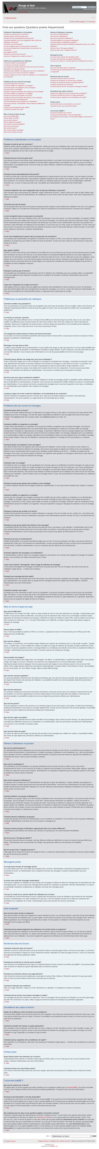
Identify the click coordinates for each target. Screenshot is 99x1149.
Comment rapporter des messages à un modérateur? (20, 101)
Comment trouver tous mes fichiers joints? (63, 106)
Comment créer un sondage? (13, 89)
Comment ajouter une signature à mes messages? (20, 87)
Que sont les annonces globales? (14, 124)
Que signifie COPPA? (10, 52)
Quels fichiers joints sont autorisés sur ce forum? (65, 104)
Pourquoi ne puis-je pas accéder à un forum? (18, 95)
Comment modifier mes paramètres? (15, 63)
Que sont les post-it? (10, 128)
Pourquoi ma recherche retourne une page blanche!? (67, 82)
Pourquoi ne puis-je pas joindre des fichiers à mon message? (23, 97)
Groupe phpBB (72, 1087)
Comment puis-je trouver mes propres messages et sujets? (69, 86)
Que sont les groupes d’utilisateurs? (61, 38)
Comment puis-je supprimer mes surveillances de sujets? (68, 97)
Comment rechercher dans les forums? (62, 78)
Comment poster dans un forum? (14, 83)
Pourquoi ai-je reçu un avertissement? (16, 99)
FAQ (73, 21)
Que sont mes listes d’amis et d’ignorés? (63, 68)
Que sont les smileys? (11, 120)
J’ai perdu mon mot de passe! (13, 44)
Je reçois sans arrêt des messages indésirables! (65, 59)
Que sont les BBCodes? (11, 116)
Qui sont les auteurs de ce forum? (61, 112)
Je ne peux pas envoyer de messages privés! (64, 57)
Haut (7, 153)
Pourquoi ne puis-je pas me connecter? (16, 34)
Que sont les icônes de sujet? (13, 132)
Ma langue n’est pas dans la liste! (14, 69)
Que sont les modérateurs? (59, 36)
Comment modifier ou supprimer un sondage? (18, 93)
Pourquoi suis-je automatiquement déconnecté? (19, 38)
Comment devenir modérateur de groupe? (63, 42)
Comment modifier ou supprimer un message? (18, 85)
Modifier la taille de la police (93, 17)
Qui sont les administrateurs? (59, 34)
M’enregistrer (81, 21)
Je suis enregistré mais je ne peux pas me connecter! (20, 46)
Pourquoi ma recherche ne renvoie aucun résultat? (66, 80)
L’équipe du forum (43, 1141)
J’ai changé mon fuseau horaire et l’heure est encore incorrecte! (24, 67)
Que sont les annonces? (11, 126)
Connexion (91, 21)
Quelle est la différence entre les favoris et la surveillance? (68, 93)
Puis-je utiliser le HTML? (11, 118)
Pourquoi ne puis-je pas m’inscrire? (15, 54)
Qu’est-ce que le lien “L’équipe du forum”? (63, 50)
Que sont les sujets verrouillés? (14, 130)
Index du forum (11, 18)
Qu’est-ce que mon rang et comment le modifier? (19, 73)
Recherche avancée (89, 9)
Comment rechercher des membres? (61, 84)
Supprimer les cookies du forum (60, 1141)
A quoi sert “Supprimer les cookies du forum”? (18, 56)
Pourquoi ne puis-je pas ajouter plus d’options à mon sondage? (24, 91)
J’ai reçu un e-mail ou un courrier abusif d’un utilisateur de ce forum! (71, 61)
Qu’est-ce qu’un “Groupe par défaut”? (62, 48)
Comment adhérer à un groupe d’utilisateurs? (64, 40)
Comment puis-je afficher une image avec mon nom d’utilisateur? (24, 71)
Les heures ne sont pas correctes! (14, 65)
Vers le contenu (23, 12)
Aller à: (48, 1136)
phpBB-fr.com (54, 1146)
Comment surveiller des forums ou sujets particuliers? (67, 95)
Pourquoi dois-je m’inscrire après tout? (16, 36)
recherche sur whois (43, 1117)
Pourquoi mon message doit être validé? (16, 107)
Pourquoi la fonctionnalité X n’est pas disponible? (65, 115)
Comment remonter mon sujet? (13, 109)
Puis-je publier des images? (12, 122)
